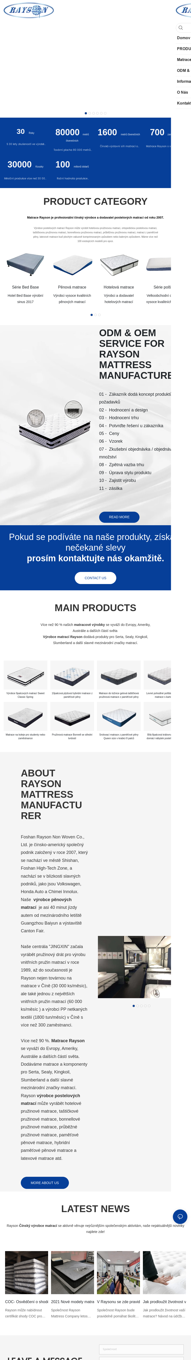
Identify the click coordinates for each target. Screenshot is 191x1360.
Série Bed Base (25, 287)
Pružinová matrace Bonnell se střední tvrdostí (72, 738)
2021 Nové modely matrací (72, 1304)
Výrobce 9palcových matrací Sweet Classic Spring (25, 696)
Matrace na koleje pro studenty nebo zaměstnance (25, 738)
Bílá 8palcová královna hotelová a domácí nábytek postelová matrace (165, 738)
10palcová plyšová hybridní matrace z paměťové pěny (72, 696)
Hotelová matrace (119, 287)
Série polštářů (165, 287)
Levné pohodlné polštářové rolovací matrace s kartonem (166, 696)
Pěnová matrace (72, 287)
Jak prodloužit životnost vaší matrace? (164, 1304)
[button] (86, 113)
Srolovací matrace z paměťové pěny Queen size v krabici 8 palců (118, 738)
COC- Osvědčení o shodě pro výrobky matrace (26, 1304)
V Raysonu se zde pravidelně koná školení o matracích (118, 1304)
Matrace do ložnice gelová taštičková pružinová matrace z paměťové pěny (119, 696)
